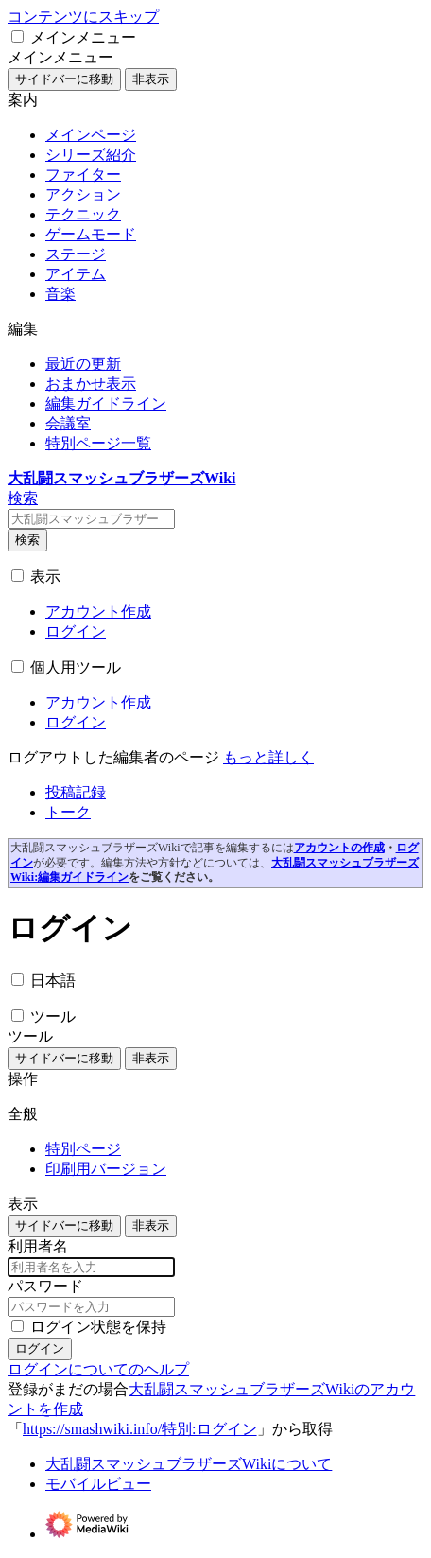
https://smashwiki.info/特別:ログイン (140, 1429)
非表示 (150, 79)
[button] (17, 36)
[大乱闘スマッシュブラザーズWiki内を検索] (91, 519)
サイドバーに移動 (64, 79)
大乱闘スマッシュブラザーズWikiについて (188, 1464)
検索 (27, 540)
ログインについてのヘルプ (98, 1369)
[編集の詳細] (268, 757)
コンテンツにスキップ (83, 17)
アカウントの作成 (339, 847)
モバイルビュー (98, 1484)
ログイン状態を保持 (98, 1327)
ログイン (39, 1348)
